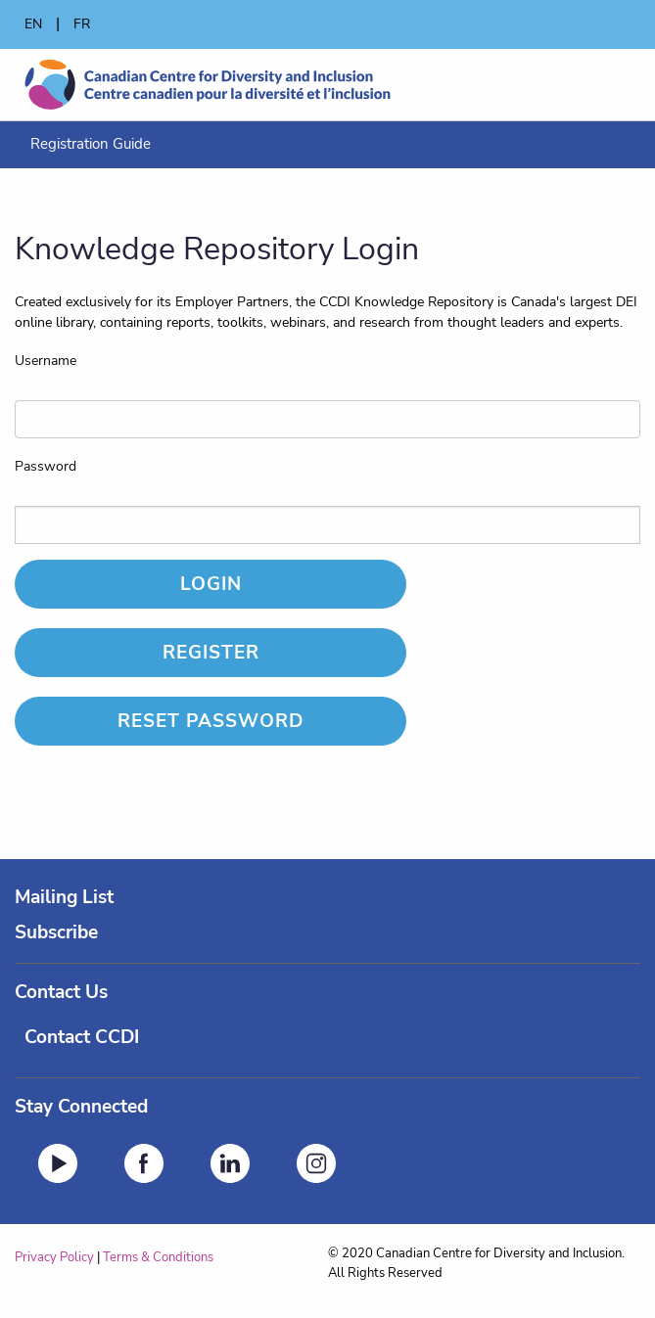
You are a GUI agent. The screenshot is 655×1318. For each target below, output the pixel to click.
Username (45, 360)
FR (81, 23)
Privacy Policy (54, 1257)
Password (45, 466)
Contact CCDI (81, 1037)
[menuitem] (90, 144)
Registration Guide (90, 144)
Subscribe (56, 932)
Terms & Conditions (158, 1257)
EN (33, 23)
